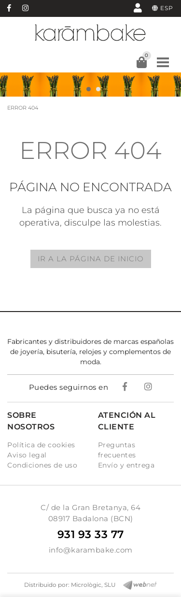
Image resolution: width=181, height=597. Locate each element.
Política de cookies (41, 445)
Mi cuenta (138, 7)
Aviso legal (27, 455)
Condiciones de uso (42, 465)
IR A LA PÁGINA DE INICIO (91, 258)
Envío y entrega (126, 465)
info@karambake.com (91, 549)
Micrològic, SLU (93, 584)
